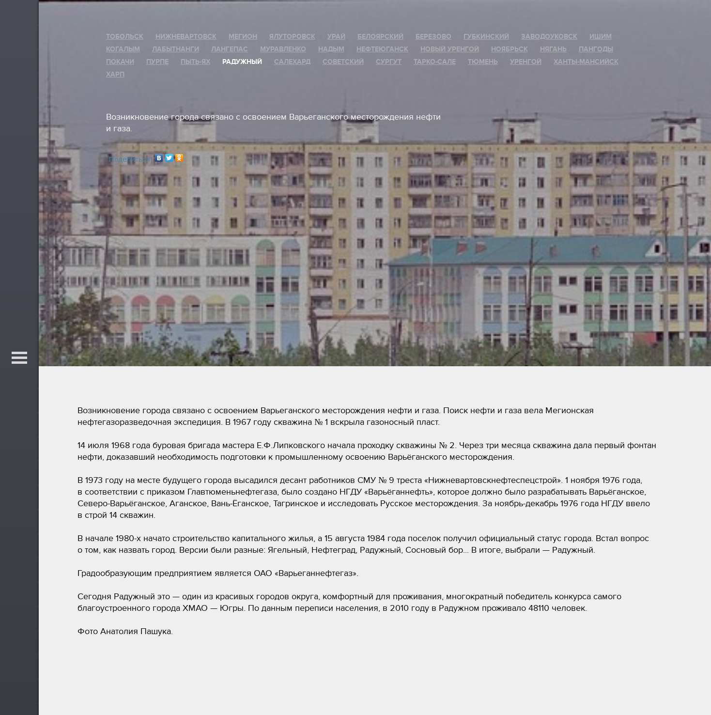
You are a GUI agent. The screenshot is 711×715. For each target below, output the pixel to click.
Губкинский (486, 36)
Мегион (243, 36)
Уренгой (525, 62)
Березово (433, 36)
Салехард (292, 62)
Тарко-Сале (435, 62)
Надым (331, 49)
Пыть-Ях (195, 62)
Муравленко (283, 49)
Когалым (123, 49)
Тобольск (124, 36)
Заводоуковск (549, 36)
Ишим (600, 36)
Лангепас (229, 49)
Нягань (553, 49)
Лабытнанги (175, 49)
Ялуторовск (292, 36)
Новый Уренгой (449, 49)
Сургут (389, 62)
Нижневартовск (185, 36)
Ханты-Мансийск (586, 62)
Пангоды (596, 49)
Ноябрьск (509, 49)
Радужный (242, 62)
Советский (343, 62)
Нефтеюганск (382, 49)
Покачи (120, 62)
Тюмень (483, 62)
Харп (115, 74)
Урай (336, 36)
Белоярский (380, 36)
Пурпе (157, 62)
